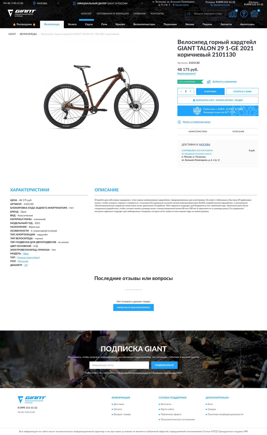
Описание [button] (238, 131)
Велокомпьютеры (144, 24)
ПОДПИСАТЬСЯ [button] (164, 365)
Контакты (157, 14)
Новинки (140, 14)
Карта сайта (167, 409)
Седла (89, 24)
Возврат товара (122, 414)
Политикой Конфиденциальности (134, 373)
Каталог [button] (86, 14)
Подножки (170, 24)
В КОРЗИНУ (210, 92)
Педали (207, 24)
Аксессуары (247, 24)
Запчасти (226, 24)
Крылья (120, 24)
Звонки (189, 24)
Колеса (72, 24)
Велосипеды (52, 24)
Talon (26, 254)
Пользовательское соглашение (178, 419)
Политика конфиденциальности (225, 414)
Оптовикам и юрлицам (113, 14)
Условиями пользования (164, 373)
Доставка (119, 404)
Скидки (212, 409)
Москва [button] (204, 144)
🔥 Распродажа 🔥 (24, 24)
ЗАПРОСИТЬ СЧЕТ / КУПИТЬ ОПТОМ (218, 100)
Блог (210, 404)
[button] (220, 5)
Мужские (23, 261)
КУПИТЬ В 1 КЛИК (242, 92)
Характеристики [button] (198, 131)
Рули (104, 24)
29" (26, 265)
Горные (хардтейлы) (29, 257)
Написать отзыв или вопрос (133, 308)
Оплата (118, 409)
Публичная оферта (171, 414)
